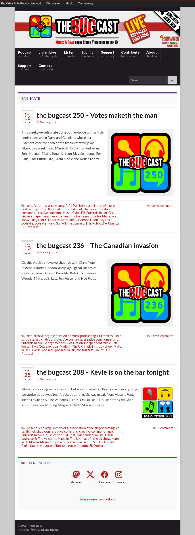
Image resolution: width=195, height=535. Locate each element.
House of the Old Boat (59, 435)
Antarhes (40, 205)
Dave (43, 122)
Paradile (35, 350)
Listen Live (47, 54)
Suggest (107, 54)
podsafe (27, 223)
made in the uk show (98, 346)
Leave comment (162, 205)
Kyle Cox (38, 346)
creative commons (69, 339)
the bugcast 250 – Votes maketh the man (97, 115)
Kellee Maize (101, 216)
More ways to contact (97, 499)
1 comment (166, 428)
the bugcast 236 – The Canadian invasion (97, 245)
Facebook (104, 482)
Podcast (25, 54)
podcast (53, 122)
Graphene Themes (48, 529)
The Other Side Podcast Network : (22, 3)
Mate (56, 220)
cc (65, 209)
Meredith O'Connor (75, 220)
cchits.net (75, 209)
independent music (44, 216)
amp (29, 205)
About (151, 54)
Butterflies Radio (50, 209)
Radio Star (28, 446)
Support (25, 67)
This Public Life (96, 223)
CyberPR (78, 213)
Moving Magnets (41, 442)
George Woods (54, 343)
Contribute (130, 54)
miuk (24, 350)
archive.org (56, 205)
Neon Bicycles (100, 220)
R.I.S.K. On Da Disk (102, 442)
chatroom (91, 209)
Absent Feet (35, 428)
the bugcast (75, 223)
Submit (87, 54)
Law (49, 346)
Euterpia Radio (96, 213)
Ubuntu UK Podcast (91, 446)
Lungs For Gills (41, 220)
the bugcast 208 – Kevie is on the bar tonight (102, 372)
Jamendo (65, 216)
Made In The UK (71, 346)
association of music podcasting (73, 336)
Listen (69, 54)
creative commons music (53, 213)
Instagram (118, 482)
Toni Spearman (65, 446)
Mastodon (76, 482)
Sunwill (61, 223)
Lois (56, 346)
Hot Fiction (75, 343)
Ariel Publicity (75, 205)
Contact (45, 67)
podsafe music (44, 223)
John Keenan (82, 216)
